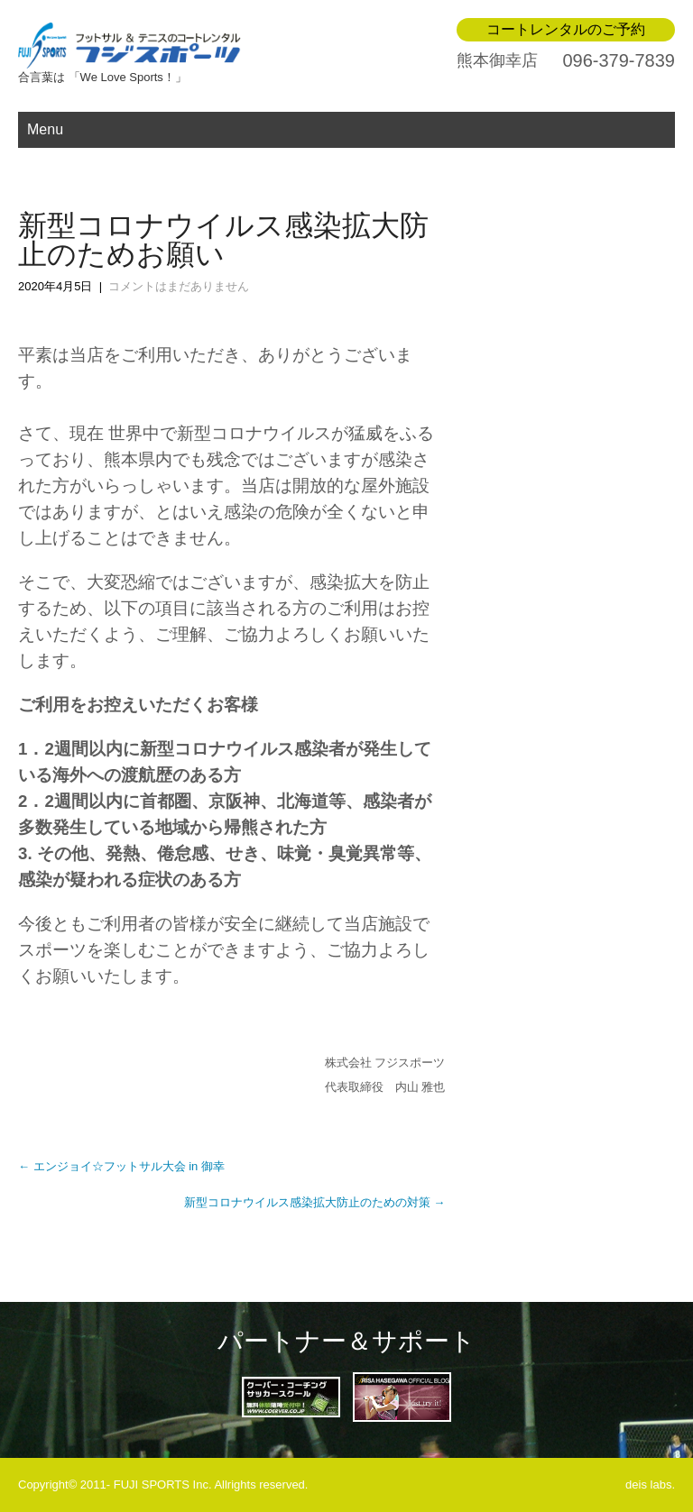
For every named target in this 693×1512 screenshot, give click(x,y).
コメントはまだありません (178, 286)
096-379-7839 (618, 60)
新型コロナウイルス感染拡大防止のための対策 (315, 1202)
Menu (45, 129)
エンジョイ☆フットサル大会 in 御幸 (121, 1166)
